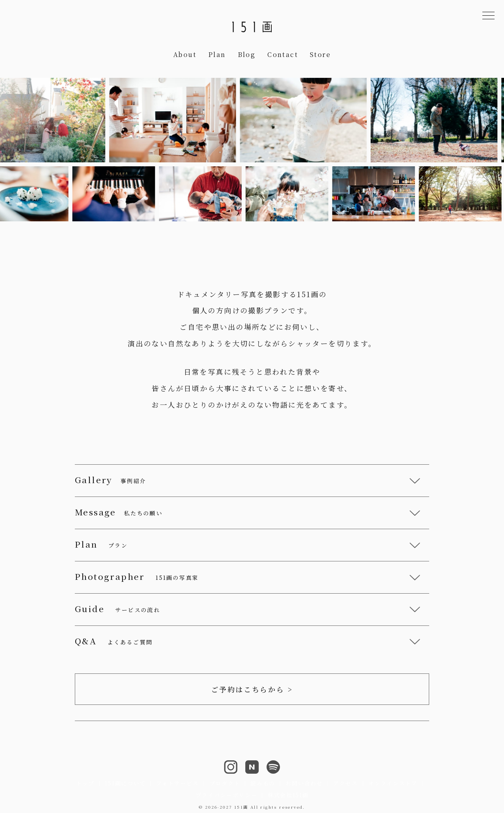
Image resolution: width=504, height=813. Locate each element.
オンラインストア (392, 783)
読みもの (262, 783)
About (184, 54)
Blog (247, 54)
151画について (125, 783)
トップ (85, 783)
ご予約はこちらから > (252, 689)
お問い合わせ (303, 783)
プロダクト (224, 783)
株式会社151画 (288, 795)
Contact (282, 54)
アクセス (345, 783)
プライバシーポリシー (227, 795)
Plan (217, 54)
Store (320, 54)
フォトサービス (177, 783)
